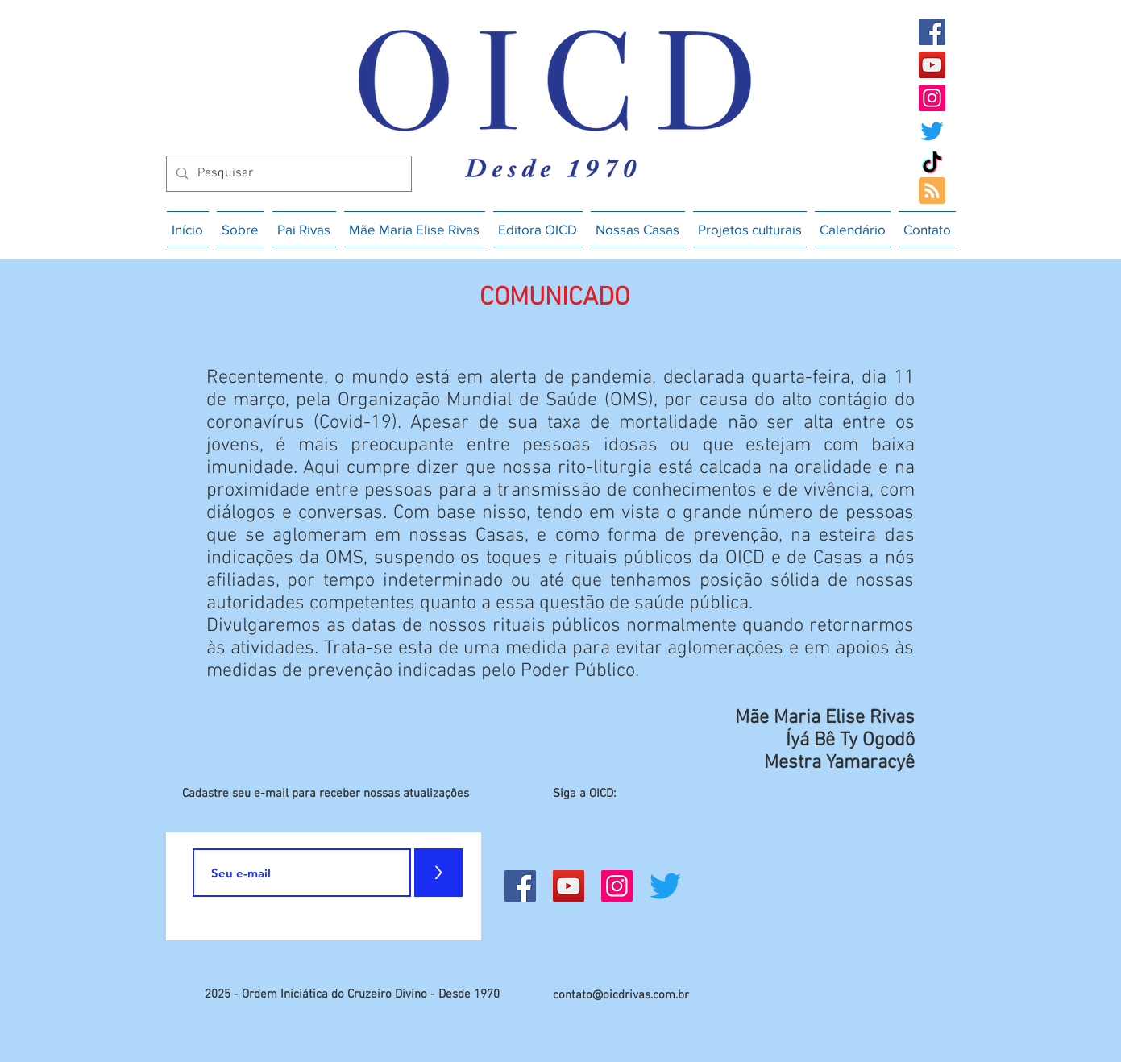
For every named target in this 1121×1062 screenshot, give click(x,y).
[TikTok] (932, 164)
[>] (438, 872)
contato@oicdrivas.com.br (621, 995)
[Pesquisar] (287, 173)
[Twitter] (932, 131)
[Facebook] (932, 32)
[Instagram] (932, 98)
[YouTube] (932, 65)
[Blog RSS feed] (932, 191)
